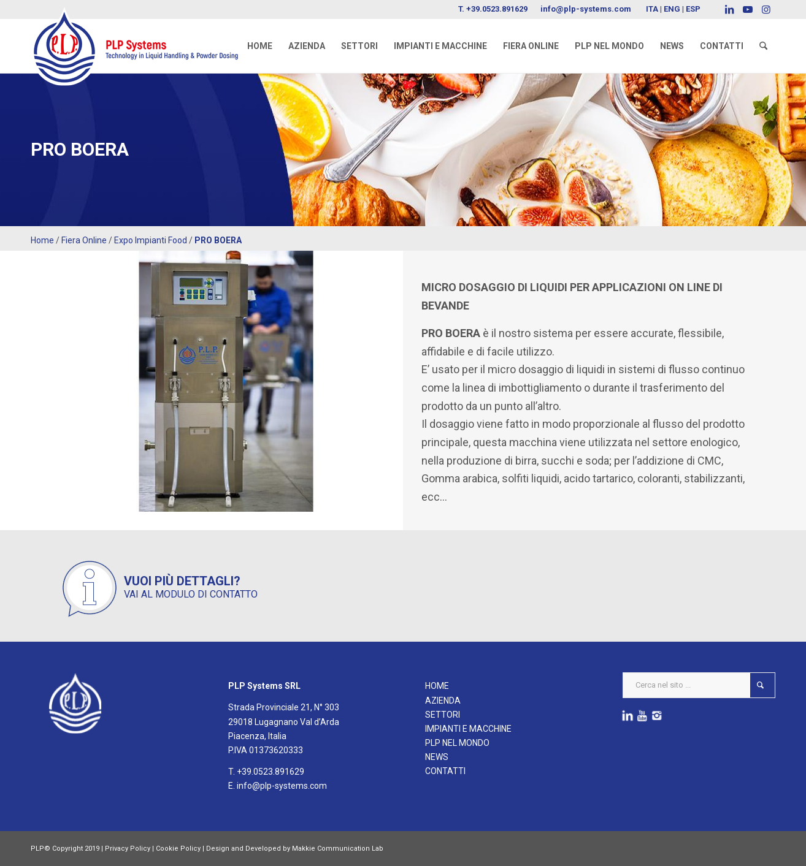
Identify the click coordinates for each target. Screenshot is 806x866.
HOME (437, 686)
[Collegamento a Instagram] (766, 9)
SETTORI (442, 715)
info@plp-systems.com (585, 8)
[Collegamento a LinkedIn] (729, 9)
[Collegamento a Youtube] (747, 9)
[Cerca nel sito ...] (699, 685)
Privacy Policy (127, 849)
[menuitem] (259, 46)
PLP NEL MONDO (457, 743)
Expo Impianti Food (150, 240)
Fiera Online (84, 240)
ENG (672, 8)
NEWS (436, 757)
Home (42, 240)
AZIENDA (443, 700)
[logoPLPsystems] (143, 34)
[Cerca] (763, 46)
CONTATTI (445, 771)
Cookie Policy (178, 849)
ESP (693, 8)
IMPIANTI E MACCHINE (468, 729)
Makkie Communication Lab (337, 849)
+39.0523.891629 (497, 8)
